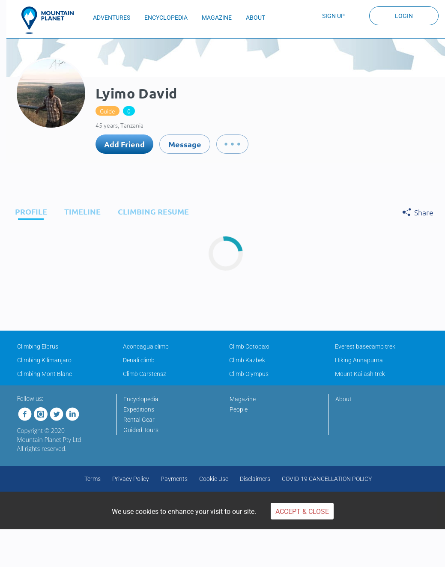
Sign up (333, 15)
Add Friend (124, 144)
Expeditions (138, 409)
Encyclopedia (140, 399)
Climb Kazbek (247, 360)
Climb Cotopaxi (249, 346)
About (343, 399)
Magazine (243, 399)
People (239, 409)
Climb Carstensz (144, 373)
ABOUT (255, 17)
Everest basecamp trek (365, 346)
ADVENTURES (111, 17)
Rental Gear (139, 419)
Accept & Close (302, 511)
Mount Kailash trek (360, 373)
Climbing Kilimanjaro (44, 360)
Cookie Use (213, 478)
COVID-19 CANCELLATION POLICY (327, 478)
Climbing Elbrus (37, 346)
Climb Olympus (249, 373)
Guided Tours (140, 430)
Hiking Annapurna (359, 360)
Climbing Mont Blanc (44, 373)
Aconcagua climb (146, 346)
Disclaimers (255, 478)
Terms (92, 478)
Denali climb (139, 360)
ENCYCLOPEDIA (166, 17)
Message (184, 144)
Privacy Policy (130, 478)
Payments (174, 478)
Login (404, 15)
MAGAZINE (217, 17)
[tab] (28, 211)
